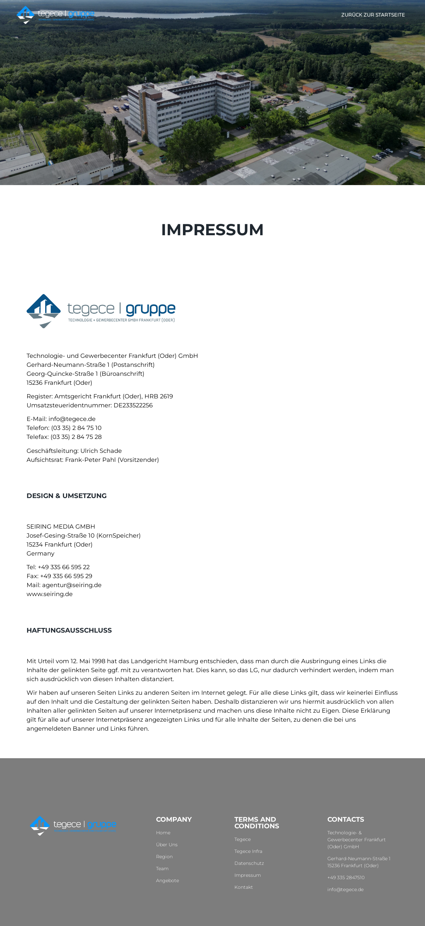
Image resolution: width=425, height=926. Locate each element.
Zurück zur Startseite (373, 15)
